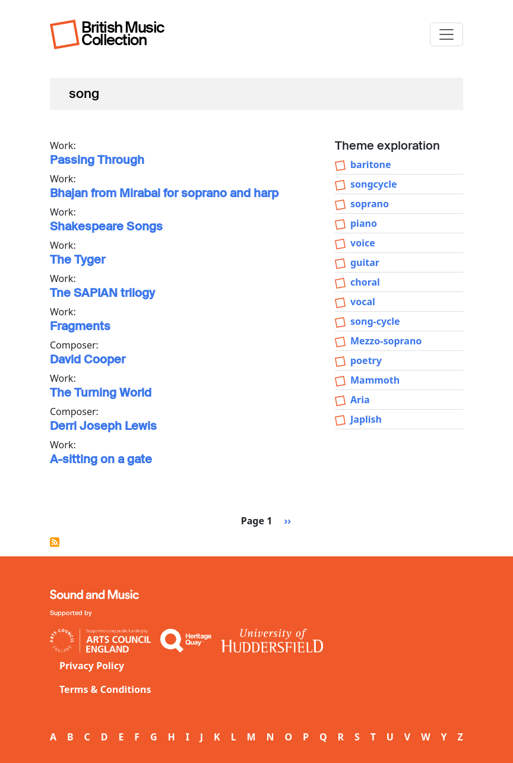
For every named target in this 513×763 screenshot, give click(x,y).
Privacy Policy (91, 665)
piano (363, 223)
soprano (369, 203)
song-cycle (375, 321)
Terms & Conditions (105, 689)
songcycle (373, 184)
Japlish (366, 419)
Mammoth (375, 380)
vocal (362, 301)
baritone (370, 164)
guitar (364, 262)
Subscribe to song (54, 542)
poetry (366, 360)
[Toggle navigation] (446, 34)
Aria (360, 399)
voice (362, 242)
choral (365, 282)
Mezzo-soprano (386, 340)
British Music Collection (122, 33)
